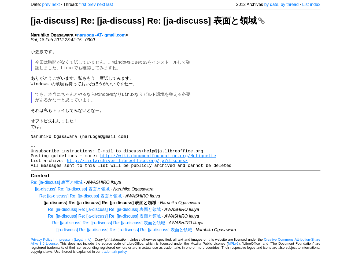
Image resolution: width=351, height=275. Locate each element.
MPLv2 (233, 263)
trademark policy (114, 271)
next (56, 4)
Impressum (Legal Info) (73, 259)
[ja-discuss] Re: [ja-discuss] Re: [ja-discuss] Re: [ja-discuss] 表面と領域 (124, 249)
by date (271, 4)
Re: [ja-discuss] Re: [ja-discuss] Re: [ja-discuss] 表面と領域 (104, 228)
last (109, 4)
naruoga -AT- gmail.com (101, 35)
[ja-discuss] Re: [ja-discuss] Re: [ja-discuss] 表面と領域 (148, 20)
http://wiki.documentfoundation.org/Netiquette (158, 173)
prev (46, 4)
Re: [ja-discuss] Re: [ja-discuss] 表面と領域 (80, 215)
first (82, 4)
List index (311, 4)
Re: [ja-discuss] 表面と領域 (57, 201)
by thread (290, 4)
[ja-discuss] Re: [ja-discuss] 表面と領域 (72, 208)
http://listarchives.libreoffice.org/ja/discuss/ (127, 179)
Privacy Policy (42, 259)
